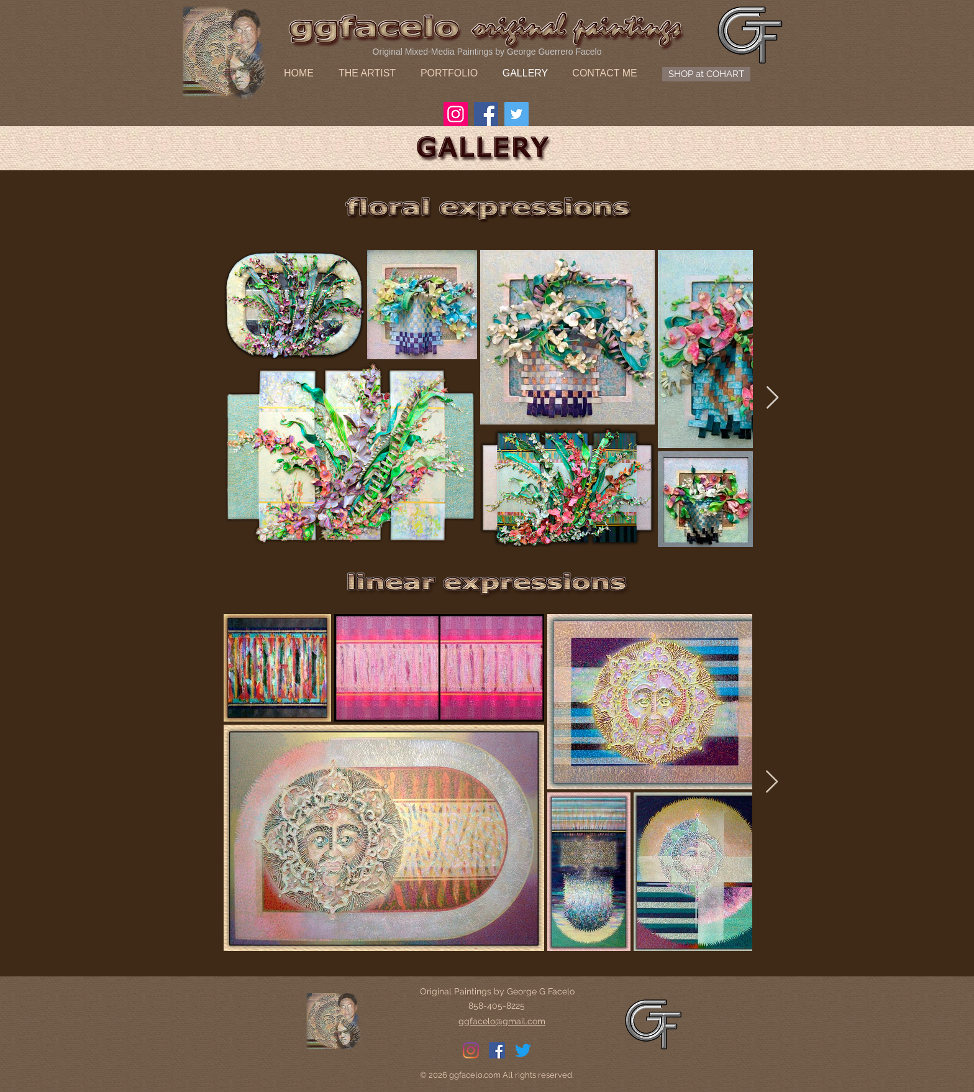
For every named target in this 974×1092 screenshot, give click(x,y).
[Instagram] (456, 114)
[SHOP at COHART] (706, 74)
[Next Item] (772, 398)
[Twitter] (516, 114)
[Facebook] (486, 114)
